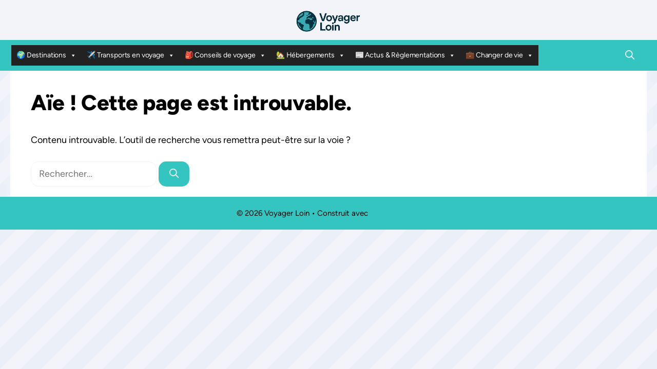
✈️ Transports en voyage (131, 55)
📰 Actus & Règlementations (405, 55)
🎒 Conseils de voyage (225, 55)
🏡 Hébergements (310, 55)
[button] (630, 55)
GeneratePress (395, 213)
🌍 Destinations (46, 55)
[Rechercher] (174, 174)
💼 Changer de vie (499, 55)
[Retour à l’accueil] (328, 20)
